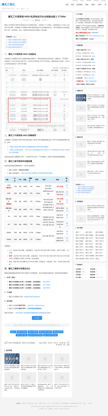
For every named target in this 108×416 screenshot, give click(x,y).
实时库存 (103, 2)
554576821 (46, 291)
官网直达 (96, 2)
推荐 (72, 6)
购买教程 (80, 6)
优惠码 (82, 2)
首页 (67, 6)
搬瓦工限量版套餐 (90, 238)
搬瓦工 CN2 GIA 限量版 (80, 258)
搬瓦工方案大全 (89, 81)
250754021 (46, 284)
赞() (37, 321)
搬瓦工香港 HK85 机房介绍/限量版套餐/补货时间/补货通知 (29, 149)
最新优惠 (75, 2)
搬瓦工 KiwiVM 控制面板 (90, 252)
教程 (93, 6)
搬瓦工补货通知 (80, 241)
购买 (92, 56)
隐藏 (14, 39)
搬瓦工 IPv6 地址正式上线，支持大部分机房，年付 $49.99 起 (61, 389)
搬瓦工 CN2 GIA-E (100, 244)
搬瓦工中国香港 (33, 334)
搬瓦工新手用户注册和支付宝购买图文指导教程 (37, 176)
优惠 (86, 6)
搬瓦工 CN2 (89, 255)
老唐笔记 (24, 406)
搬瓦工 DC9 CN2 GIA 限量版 (80, 249)
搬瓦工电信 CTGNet (45, 334)
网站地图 (48, 409)
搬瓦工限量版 (99, 235)
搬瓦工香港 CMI (58, 334)
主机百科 (90, 406)
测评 (99, 6)
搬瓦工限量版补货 (80, 244)
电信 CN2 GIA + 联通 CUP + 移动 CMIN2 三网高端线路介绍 (61, 370)
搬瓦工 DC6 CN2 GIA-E (100, 252)
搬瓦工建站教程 (80, 261)
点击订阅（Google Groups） (36, 308)
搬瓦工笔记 (8, 6)
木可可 (49, 406)
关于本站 (75, 409)
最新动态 (23, 11)
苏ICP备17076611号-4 (56, 409)
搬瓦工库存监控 (56, 406)
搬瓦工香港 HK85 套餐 (35, 338)
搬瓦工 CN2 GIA (80, 238)
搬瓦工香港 (89, 244)
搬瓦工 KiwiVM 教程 (90, 246)
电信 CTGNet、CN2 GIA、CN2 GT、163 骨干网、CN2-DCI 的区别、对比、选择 (54, 346)
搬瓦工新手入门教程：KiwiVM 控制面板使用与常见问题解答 (28, 389)
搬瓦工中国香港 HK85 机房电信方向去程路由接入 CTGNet (37, 19)
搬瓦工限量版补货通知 (90, 249)
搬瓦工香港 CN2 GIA (80, 252)
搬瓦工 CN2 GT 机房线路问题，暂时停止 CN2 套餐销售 (19, 346)
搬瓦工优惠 (99, 249)
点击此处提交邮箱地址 (34, 311)
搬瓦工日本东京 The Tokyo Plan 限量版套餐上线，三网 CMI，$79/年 (45, 370)
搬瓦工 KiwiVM (100, 241)
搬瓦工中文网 (42, 406)
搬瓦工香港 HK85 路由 (50, 338)
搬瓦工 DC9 (99, 255)
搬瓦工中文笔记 (11, 11)
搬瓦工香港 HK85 (22, 338)
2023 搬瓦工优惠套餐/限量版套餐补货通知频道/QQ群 (33, 316)
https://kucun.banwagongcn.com (95, 38)
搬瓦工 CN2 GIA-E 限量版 (80, 255)
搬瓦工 (13, 334)
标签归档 (70, 409)
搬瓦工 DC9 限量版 (90, 261)
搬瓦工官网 (30, 406)
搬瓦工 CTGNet (22, 334)
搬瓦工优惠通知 (90, 258)
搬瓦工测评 (99, 246)
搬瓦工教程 (89, 235)
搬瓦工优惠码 (79, 246)
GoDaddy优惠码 (65, 406)
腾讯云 (97, 261)
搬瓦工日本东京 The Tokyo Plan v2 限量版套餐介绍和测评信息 (28, 370)
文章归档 (65, 409)
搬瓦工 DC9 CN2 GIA (90, 241)
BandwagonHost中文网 (75, 406)
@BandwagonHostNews (32, 299)
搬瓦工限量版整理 (91, 84)
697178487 (46, 288)
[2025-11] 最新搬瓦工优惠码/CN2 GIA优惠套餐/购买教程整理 (11, 370)
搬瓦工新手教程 (100, 238)
